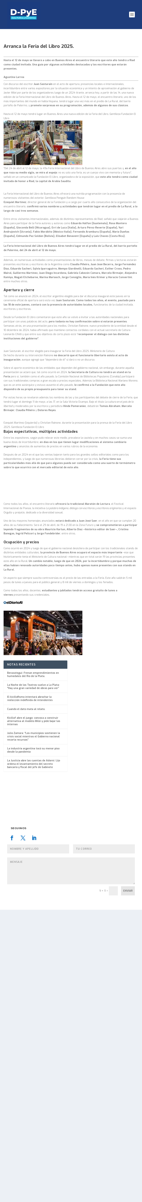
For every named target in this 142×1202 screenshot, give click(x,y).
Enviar (128, 1183)
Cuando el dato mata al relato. (26, 1001)
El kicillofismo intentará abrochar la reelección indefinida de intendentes (30, 991)
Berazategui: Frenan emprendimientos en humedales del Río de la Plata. (33, 966)
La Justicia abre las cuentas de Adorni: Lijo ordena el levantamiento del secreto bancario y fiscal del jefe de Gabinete (33, 1056)
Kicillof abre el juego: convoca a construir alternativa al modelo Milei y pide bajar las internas (33, 1013)
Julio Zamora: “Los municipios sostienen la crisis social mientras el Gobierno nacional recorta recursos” (33, 1029)
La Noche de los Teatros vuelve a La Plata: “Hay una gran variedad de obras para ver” (33, 979)
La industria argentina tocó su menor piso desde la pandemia (33, 1042)
